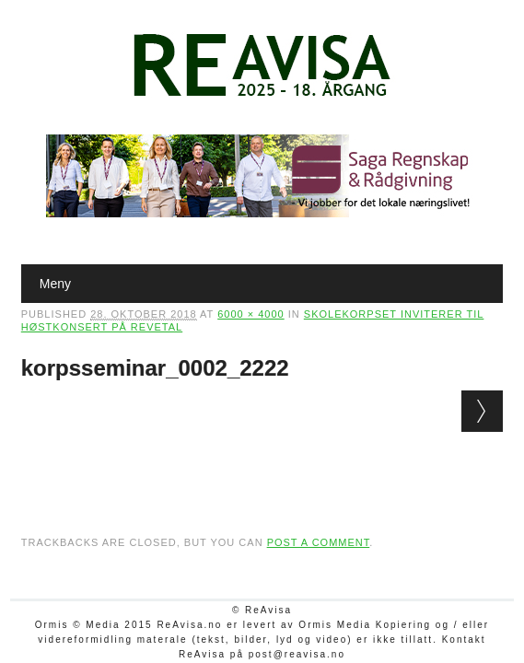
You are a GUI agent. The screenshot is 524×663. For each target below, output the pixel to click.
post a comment (318, 542)
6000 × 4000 (250, 314)
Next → (482, 411)
